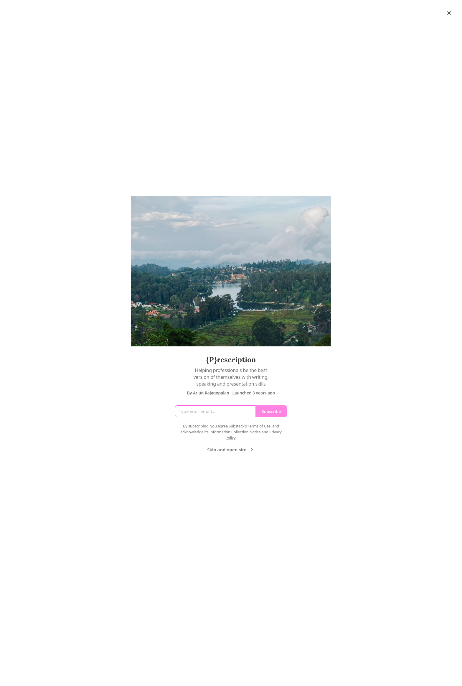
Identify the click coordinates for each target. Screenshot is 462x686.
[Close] (449, 13)
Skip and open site (231, 450)
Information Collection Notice (234, 432)
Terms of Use (259, 426)
